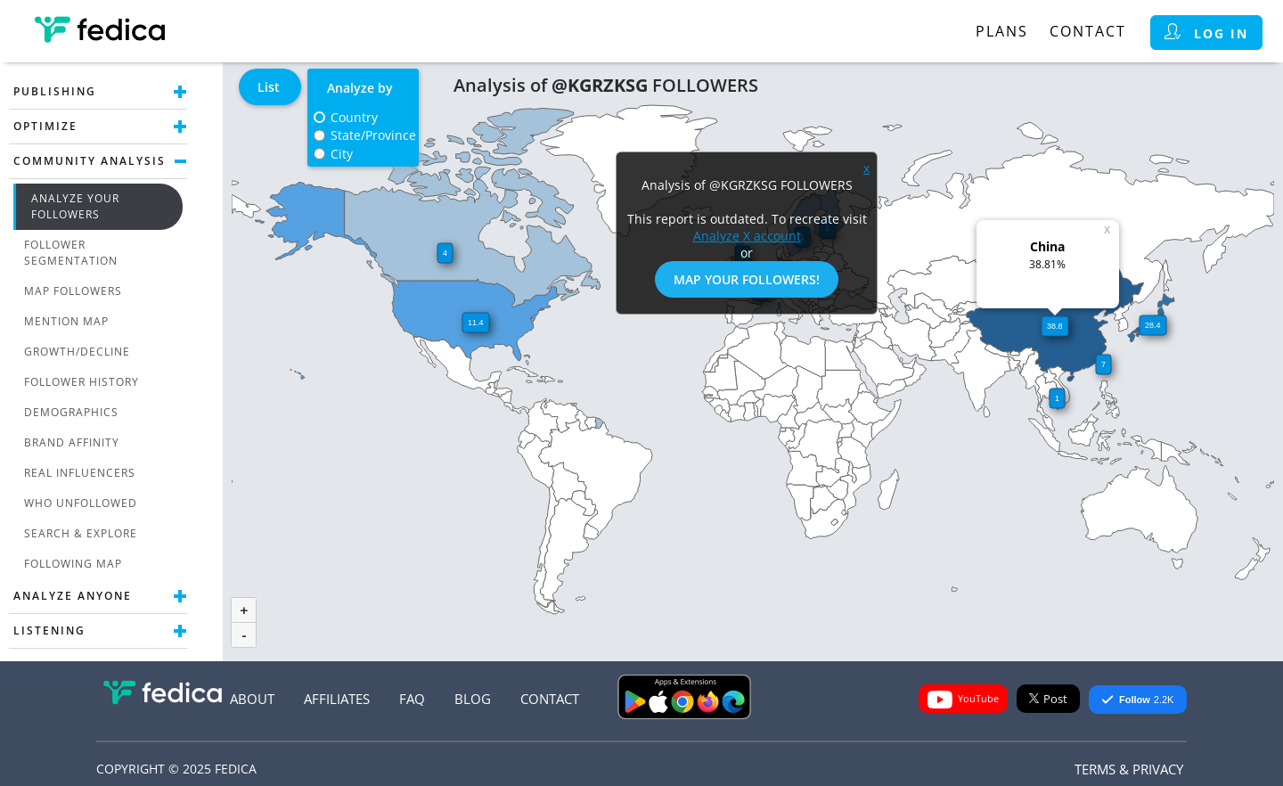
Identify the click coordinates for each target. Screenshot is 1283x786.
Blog (472, 699)
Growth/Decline (77, 351)
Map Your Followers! (747, 279)
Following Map (73, 563)
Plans (1002, 31)
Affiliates (337, 699)
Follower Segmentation (71, 252)
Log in (1206, 32)
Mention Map (66, 321)
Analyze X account (747, 235)
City (342, 153)
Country (354, 117)
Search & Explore (80, 533)
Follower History (81, 381)
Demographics (71, 412)
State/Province (373, 135)
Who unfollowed (80, 503)
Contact (1088, 31)
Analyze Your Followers (75, 206)
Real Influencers (79, 472)
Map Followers (73, 291)
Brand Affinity (71, 442)
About (252, 699)
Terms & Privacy (1129, 769)
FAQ (412, 699)
